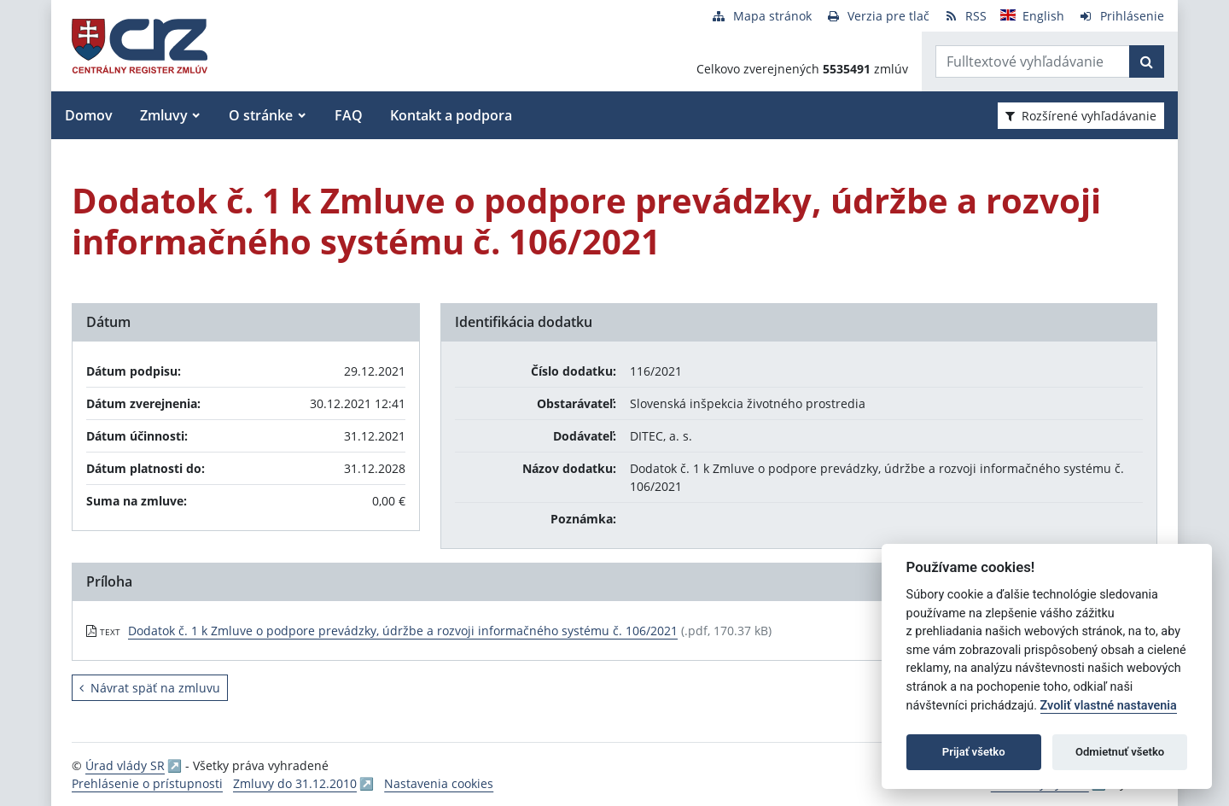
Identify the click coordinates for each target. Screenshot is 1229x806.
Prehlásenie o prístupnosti (147, 783)
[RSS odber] (965, 16)
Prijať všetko (973, 751)
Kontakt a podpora (451, 115)
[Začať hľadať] (1146, 61)
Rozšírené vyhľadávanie (1080, 116)
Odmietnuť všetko (1119, 751)
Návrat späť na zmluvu (149, 688)
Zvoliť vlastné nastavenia (1108, 705)
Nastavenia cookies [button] (438, 783)
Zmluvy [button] (164, 115)
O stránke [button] (261, 115)
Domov (89, 115)
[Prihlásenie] (1121, 16)
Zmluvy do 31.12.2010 (295, 783)
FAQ (349, 115)
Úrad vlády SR (125, 765)
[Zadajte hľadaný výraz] (1032, 61)
